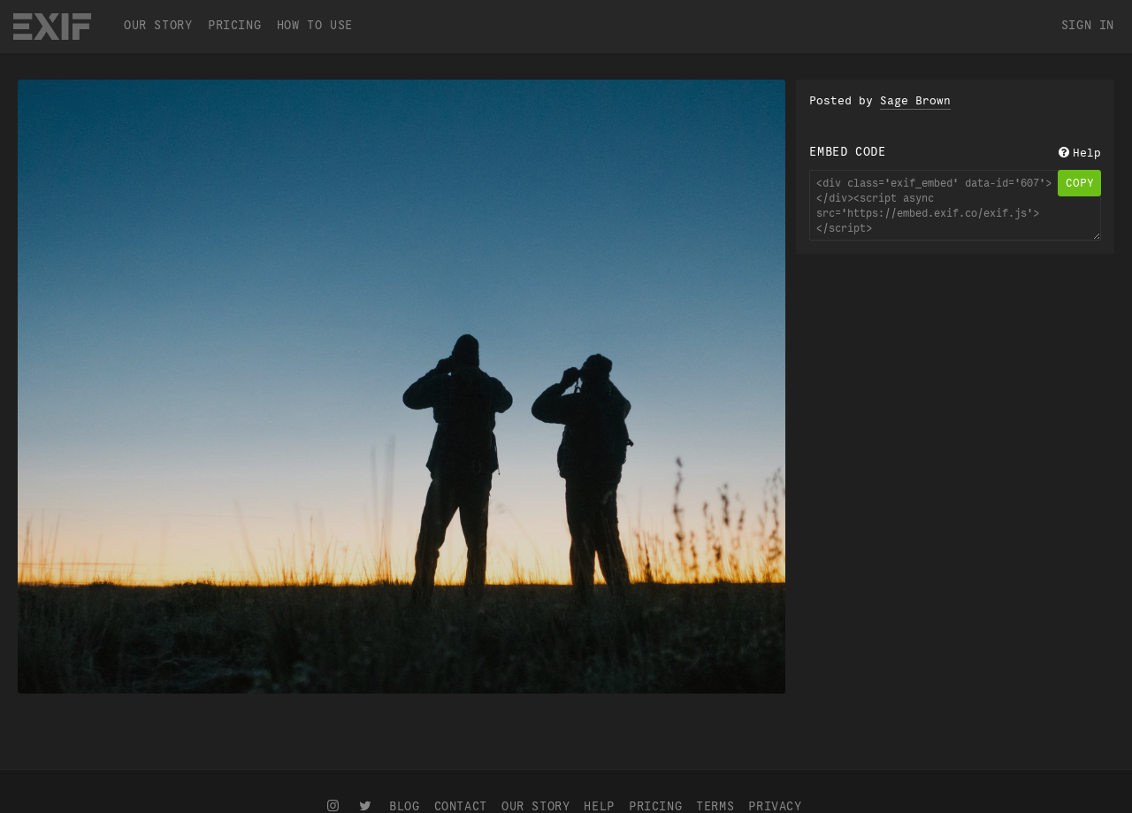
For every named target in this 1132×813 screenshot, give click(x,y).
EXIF (52, 26)
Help (1078, 153)
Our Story (158, 25)
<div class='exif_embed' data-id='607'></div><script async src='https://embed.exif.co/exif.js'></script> (955, 205)
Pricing (234, 25)
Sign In (1087, 25)
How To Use (315, 25)
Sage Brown (915, 101)
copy (1080, 183)
